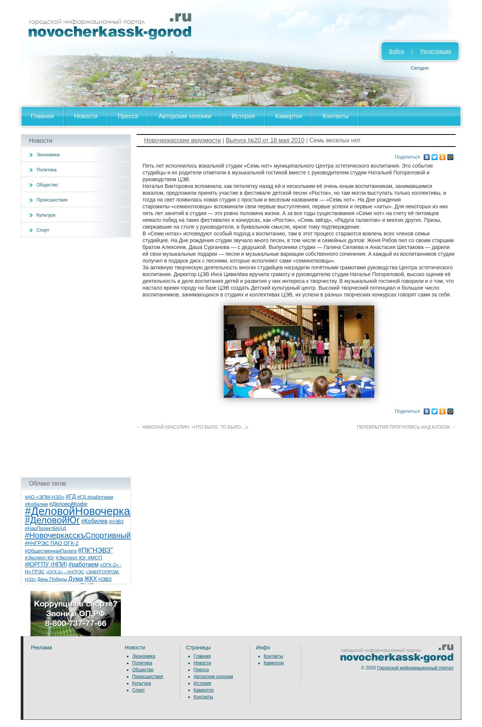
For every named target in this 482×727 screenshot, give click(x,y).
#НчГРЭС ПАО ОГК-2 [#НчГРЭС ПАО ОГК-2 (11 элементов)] (52, 543)
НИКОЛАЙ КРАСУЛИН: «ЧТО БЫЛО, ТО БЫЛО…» (192, 427)
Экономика (48, 154)
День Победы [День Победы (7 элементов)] (52, 579)
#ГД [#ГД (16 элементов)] (71, 496)
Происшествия (52, 200)
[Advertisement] (76, 357)
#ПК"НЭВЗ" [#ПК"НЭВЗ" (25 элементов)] (95, 550)
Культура (46, 215)
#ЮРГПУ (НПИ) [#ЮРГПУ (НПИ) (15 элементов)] (46, 564)
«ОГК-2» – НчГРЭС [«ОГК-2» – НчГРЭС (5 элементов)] (65, 572)
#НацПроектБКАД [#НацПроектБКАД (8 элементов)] (45, 528)
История (243, 116)
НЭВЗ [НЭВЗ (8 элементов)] (104, 579)
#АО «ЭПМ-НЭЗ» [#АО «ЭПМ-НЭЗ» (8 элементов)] (44, 497)
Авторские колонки (185, 116)
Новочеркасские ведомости (182, 140)
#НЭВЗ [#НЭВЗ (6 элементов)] (116, 521)
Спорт (43, 230)
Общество (47, 185)
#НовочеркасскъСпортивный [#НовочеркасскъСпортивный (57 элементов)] (78, 535)
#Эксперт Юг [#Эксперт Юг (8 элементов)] (39, 558)
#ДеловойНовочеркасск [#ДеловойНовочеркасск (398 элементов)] (85, 511)
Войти (396, 51)
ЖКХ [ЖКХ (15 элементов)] (90, 579)
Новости (86, 116)
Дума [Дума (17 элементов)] (75, 578)
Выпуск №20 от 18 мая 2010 (265, 140)
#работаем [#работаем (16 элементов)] (84, 564)
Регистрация (435, 51)
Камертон (288, 116)
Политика (46, 170)
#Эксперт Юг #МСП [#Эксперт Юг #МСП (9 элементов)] (79, 558)
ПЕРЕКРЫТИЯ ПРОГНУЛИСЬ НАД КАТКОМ (406, 427)
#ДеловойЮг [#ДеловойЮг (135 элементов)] (52, 520)
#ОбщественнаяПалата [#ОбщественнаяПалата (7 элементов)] (51, 551)
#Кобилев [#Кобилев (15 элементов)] (94, 521)
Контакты (336, 116)
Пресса (128, 116)
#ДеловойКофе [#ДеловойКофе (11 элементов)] (68, 504)
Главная (42, 116)
